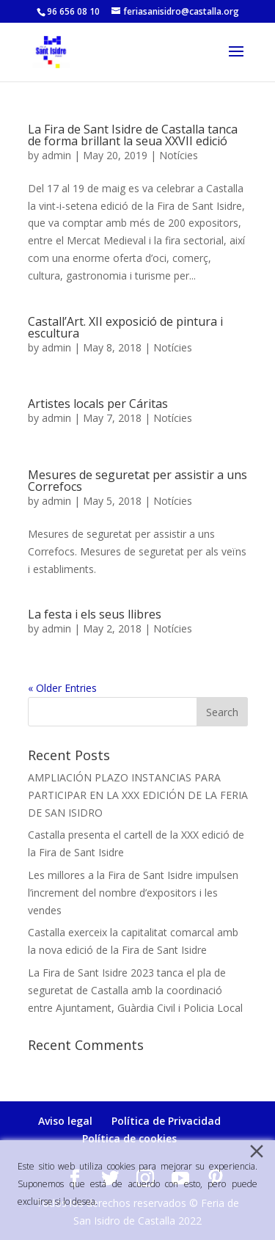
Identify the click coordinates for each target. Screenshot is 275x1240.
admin (56, 155)
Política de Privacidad (166, 1121)
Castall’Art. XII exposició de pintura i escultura (125, 327)
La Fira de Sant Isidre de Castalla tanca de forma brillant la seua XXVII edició (133, 135)
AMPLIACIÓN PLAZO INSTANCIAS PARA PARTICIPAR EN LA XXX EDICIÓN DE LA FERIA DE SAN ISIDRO (138, 795)
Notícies (178, 155)
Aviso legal (65, 1121)
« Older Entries (62, 688)
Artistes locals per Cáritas (98, 403)
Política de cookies (129, 1138)
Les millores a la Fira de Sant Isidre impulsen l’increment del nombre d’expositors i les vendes (133, 892)
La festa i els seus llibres (94, 614)
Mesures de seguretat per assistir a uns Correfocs (137, 481)
